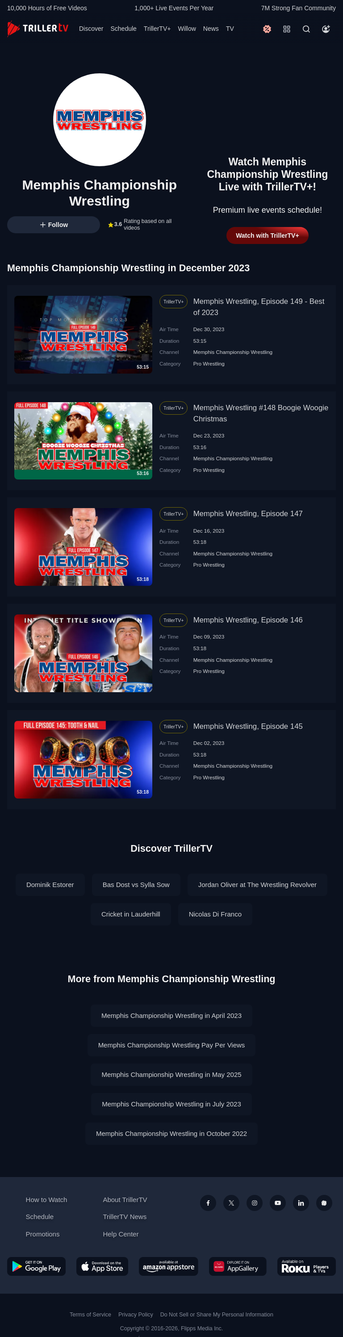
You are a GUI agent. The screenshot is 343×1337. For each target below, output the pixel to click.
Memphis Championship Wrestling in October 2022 (171, 1133)
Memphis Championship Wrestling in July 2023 (171, 1104)
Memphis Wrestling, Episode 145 (248, 726)
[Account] (326, 29)
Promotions (43, 1234)
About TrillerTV (125, 1199)
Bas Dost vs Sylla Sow (136, 884)
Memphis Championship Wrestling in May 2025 (171, 1074)
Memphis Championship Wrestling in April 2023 (171, 1015)
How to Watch (46, 1199)
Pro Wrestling (209, 363)
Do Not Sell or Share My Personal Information (216, 1315)
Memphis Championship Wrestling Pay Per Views (171, 1045)
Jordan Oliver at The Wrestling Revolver (257, 884)
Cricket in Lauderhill (130, 914)
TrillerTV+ (157, 28)
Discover (91, 28)
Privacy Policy (135, 1315)
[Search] (306, 29)
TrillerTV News (124, 1216)
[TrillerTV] (37, 29)
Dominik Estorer (50, 884)
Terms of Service (90, 1315)
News (211, 28)
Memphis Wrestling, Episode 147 (248, 513)
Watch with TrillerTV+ (267, 235)
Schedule (123, 28)
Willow (187, 28)
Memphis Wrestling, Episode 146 (248, 620)
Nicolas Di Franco (215, 914)
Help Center (120, 1234)
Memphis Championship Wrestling (232, 352)
